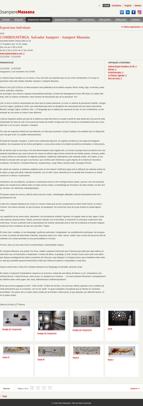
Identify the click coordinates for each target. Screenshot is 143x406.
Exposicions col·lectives (66, 20)
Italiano (138, 5)
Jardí (110, 329)
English (128, 5)
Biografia (19, 20)
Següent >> (135, 388)
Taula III (40, 359)
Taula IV (5, 357)
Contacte (135, 20)
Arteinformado (114, 72)
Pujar (4, 396)
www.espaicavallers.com (11, 53)
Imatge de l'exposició (11, 329)
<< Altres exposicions (131, 27)
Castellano (116, 5)
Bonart (111, 69)
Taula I (110, 360)
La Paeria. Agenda (116, 75)
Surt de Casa (114, 78)
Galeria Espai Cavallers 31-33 (121, 66)
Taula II (76, 358)
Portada (6, 20)
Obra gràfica (105, 20)
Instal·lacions (88, 20)
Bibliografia (121, 20)
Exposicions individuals (39, 20)
